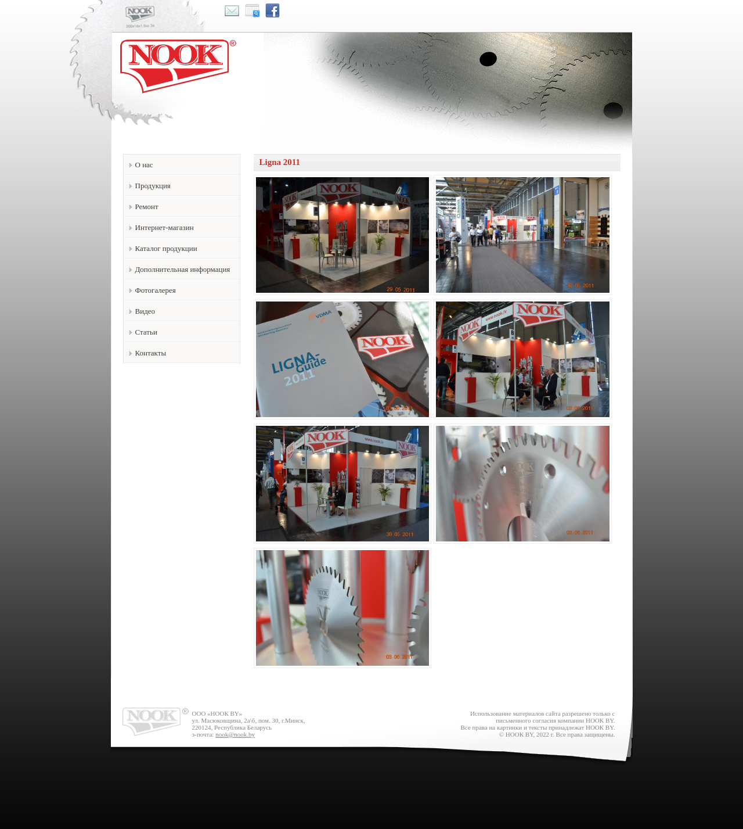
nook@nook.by (235, 734)
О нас (144, 164)
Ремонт (146, 206)
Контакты (151, 353)
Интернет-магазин (164, 227)
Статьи (146, 332)
